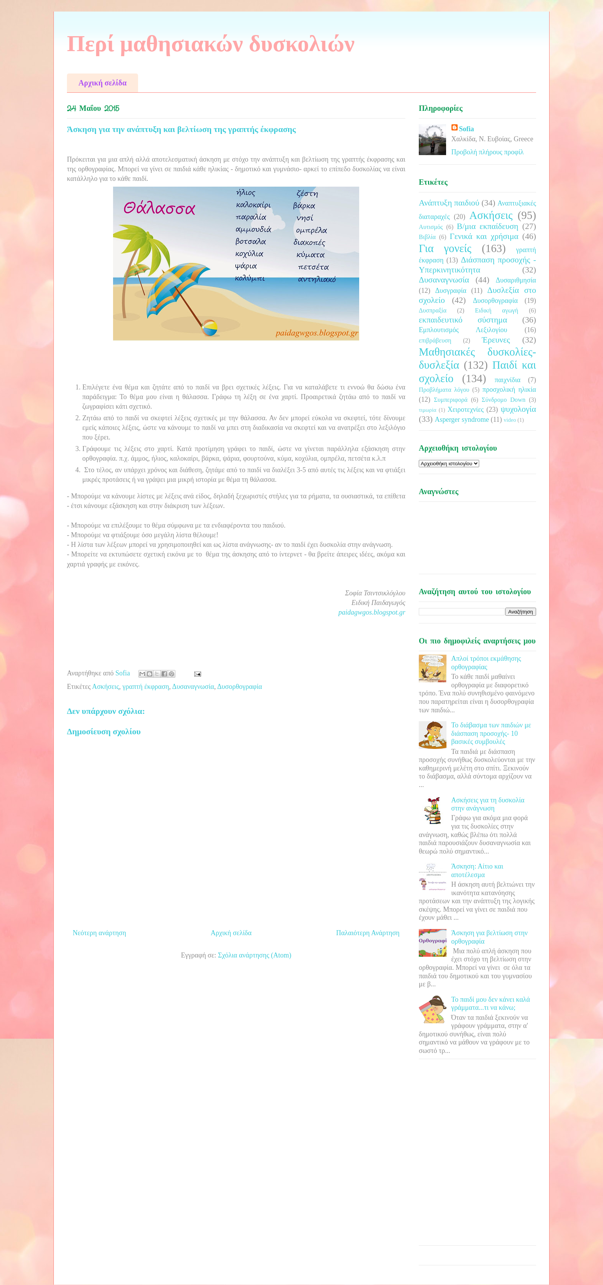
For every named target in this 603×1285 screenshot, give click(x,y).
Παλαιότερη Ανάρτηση (368, 933)
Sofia (466, 129)
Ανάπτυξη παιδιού (449, 202)
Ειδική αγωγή (496, 310)
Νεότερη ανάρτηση (99, 933)
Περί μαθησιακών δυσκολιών (211, 43)
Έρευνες (496, 339)
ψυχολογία (518, 409)
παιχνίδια (507, 380)
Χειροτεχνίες (466, 409)
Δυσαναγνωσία (193, 686)
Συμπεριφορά (451, 399)
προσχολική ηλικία (509, 389)
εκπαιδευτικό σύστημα (463, 319)
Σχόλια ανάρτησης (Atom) (255, 955)
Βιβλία (427, 237)
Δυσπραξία (432, 310)
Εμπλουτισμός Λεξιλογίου (463, 330)
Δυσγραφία (450, 290)
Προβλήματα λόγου (444, 389)
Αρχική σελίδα (102, 83)
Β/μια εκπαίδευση (487, 226)
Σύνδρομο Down (503, 399)
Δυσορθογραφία (239, 686)
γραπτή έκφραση (146, 686)
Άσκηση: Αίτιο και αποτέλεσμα (477, 870)
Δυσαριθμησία (516, 280)
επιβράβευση (435, 340)
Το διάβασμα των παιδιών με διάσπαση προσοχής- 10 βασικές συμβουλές (491, 733)
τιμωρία (427, 410)
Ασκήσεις (105, 686)
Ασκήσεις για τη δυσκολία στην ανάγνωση (488, 804)
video (510, 420)
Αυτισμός (431, 227)
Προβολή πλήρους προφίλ (487, 152)
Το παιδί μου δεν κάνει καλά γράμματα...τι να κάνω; (490, 1004)
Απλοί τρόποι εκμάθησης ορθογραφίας (486, 663)
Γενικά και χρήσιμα (484, 236)
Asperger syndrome (462, 419)
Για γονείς (445, 248)
